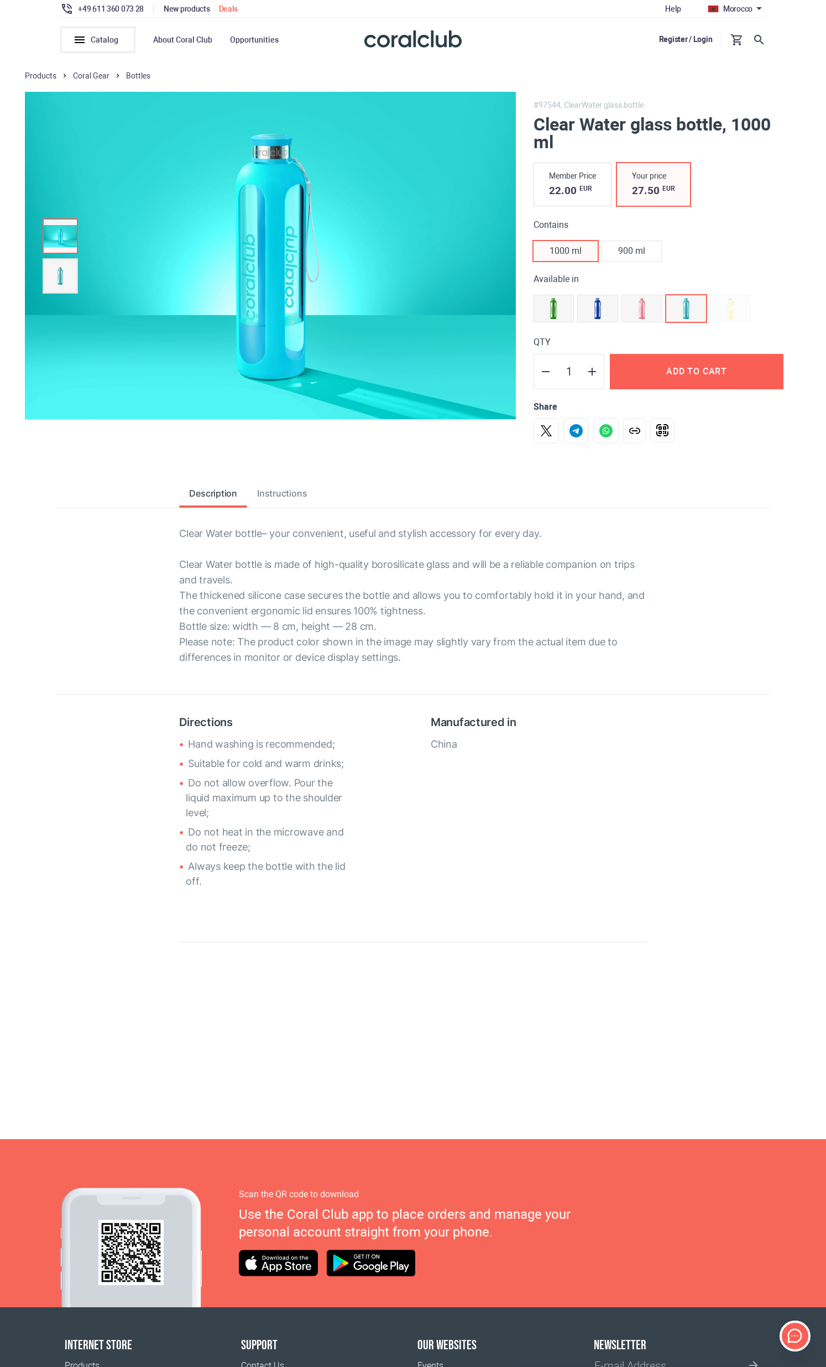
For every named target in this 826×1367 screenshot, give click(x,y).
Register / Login (686, 39)
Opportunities (254, 40)
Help (673, 8)
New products (187, 9)
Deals (228, 9)
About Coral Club (182, 39)
